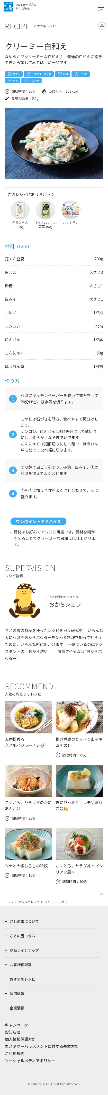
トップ (9, 902)
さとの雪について (24, 921)
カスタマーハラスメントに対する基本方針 (42, 1046)
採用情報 (17, 993)
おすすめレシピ (29, 902)
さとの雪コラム (22, 935)
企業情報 (17, 1007)
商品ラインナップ (24, 950)
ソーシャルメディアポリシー (30, 1060)
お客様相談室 (21, 964)
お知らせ (12, 1032)
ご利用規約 (14, 1053)
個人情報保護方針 (20, 1039)
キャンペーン (16, 1025)
